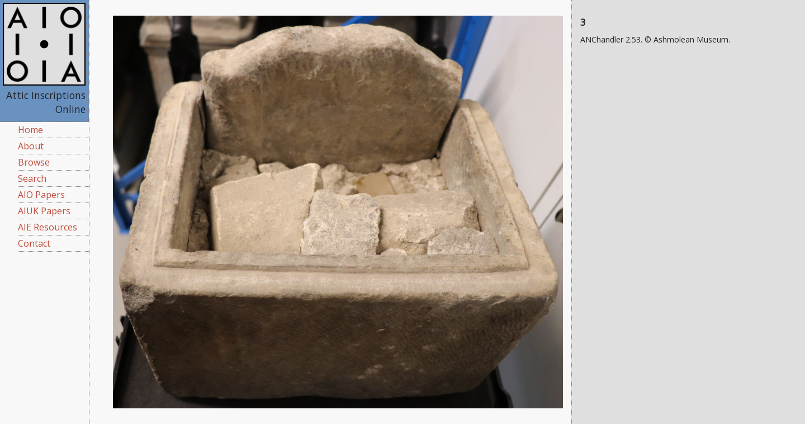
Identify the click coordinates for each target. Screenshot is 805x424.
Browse (34, 162)
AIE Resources (47, 227)
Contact (34, 243)
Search (32, 178)
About (31, 146)
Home (30, 130)
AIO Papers (41, 195)
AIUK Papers (44, 211)
